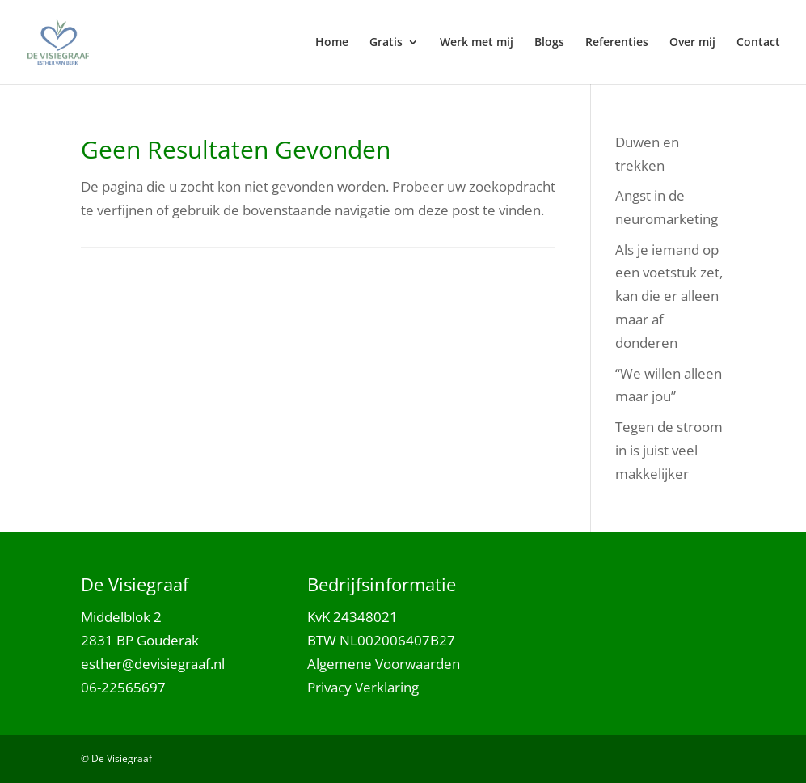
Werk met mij (476, 42)
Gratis (386, 42)
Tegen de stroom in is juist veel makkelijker (669, 450)
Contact (758, 42)
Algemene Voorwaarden (383, 663)
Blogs (549, 42)
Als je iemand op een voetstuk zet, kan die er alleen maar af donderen (669, 296)
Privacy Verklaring (363, 687)
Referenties (616, 42)
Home (331, 42)
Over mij (692, 42)
